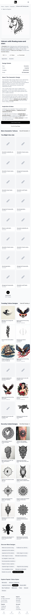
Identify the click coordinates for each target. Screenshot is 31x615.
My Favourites (4, 601)
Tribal (20, 587)
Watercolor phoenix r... (11, 110)
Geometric (12, 6)
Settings (18, 607)
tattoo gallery (23, 115)
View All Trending (25, 303)
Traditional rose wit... (21, 110)
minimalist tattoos (22, 113)
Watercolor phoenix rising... (8, 547)
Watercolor (14, 587)
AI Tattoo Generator (5, 598)
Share (12, 55)
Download (20, 55)
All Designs (18, 598)
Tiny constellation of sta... (7, 569)
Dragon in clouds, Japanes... (8, 563)
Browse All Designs (18, 572)
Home (2, 6)
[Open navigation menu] (28, 2)
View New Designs (24, 424)
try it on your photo (14, 100)
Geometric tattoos (5, 51)
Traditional (3, 606)
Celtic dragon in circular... (22, 553)
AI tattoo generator (19, 117)
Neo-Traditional (6, 587)
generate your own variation (20, 98)
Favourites (18, 609)
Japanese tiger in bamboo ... (8, 566)
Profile (17, 606)
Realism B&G (23, 585)
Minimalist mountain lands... (21, 555)
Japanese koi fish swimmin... (8, 550)
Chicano (4, 590)
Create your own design (16, 50)
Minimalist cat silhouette (20, 569)
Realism (3, 609)
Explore (7, 6)
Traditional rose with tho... (22, 547)
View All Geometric (24, 130)
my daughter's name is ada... (8, 558)
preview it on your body (6, 49)
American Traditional (14, 582)
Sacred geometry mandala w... (8, 561)
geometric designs (6, 115)
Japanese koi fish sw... (7, 111)
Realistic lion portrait (6, 572)
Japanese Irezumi (6, 585)
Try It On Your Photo (15, 126)
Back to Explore (6, 9)
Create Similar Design (15, 122)
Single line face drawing (22, 566)
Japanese (3, 607)
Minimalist (4, 582)
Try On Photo (4, 600)
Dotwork (26, 587)
